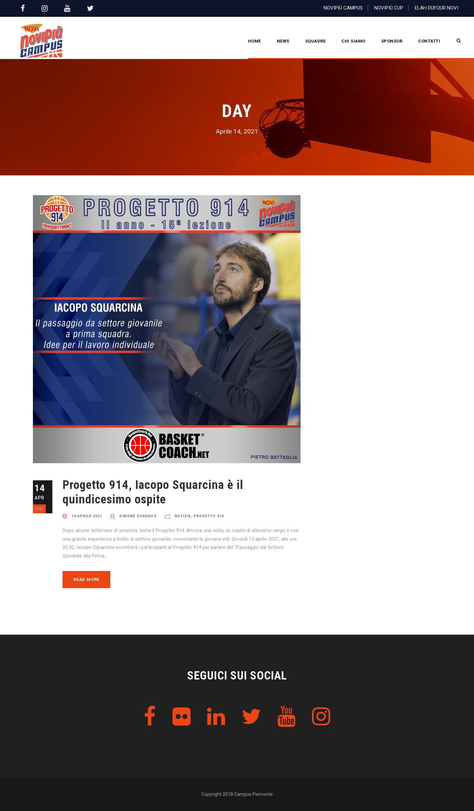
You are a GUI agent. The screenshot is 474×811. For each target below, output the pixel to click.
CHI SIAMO (353, 41)
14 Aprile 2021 (86, 516)
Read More (86, 579)
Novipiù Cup (388, 8)
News (283, 41)
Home (254, 41)
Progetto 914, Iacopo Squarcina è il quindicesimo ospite (153, 492)
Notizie (182, 516)
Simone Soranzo (138, 516)
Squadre (315, 41)
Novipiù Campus (343, 8)
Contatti (429, 41)
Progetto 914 (209, 516)
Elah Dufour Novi (436, 8)
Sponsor (392, 41)
